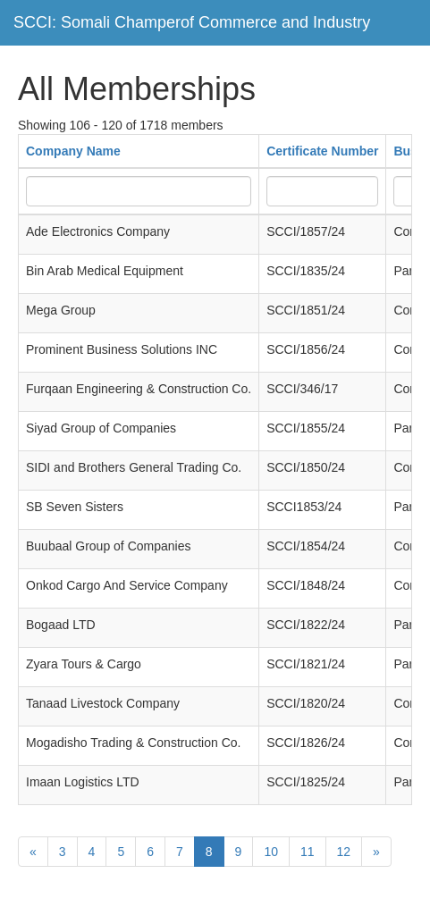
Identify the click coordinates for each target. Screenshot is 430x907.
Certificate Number (322, 151)
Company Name (73, 151)
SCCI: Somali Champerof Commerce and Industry (191, 22)
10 (271, 851)
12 (344, 851)
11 (307, 851)
